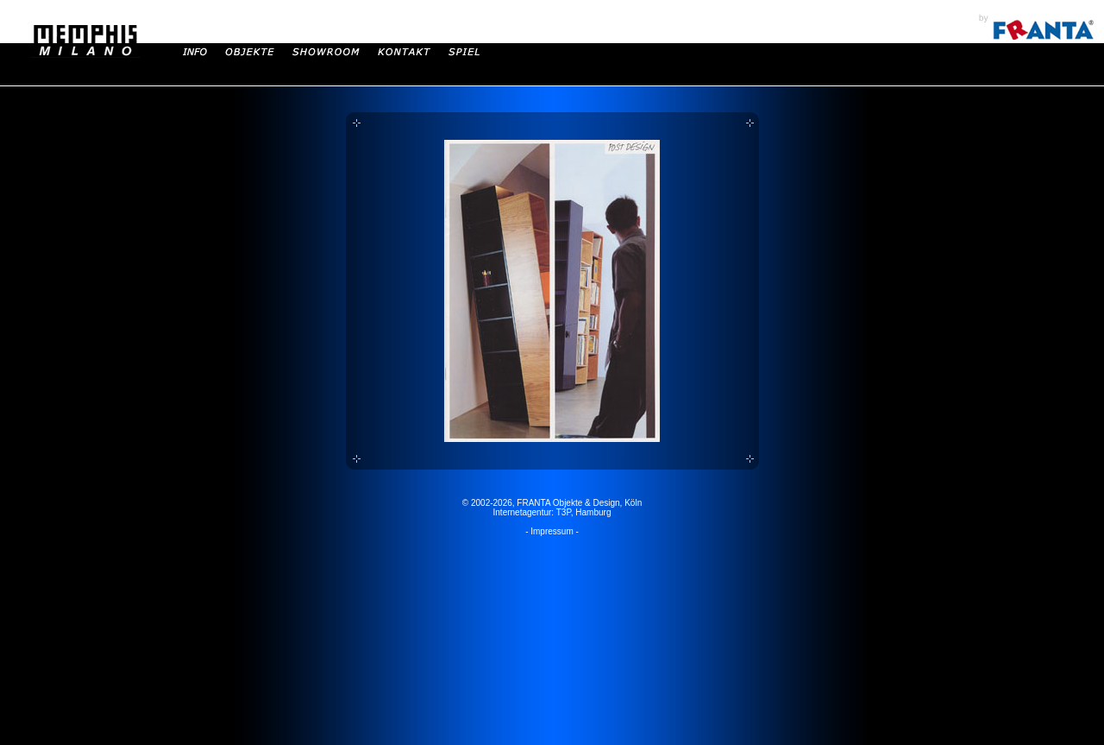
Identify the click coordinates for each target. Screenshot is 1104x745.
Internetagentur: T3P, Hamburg (552, 512)
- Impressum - (552, 531)
